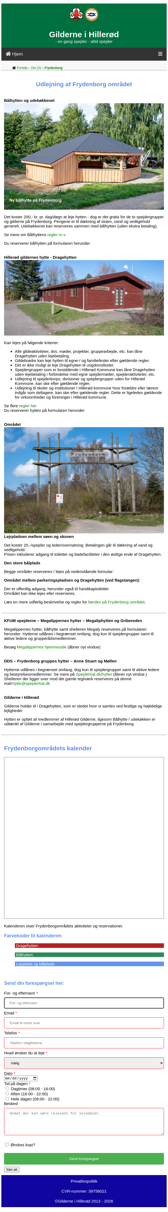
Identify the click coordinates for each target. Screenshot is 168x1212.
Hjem (14, 54)
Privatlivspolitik (84, 1186)
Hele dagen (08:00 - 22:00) (35, 1099)
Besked (11, 1104)
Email (10, 1013)
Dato (9, 1073)
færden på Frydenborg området (116, 602)
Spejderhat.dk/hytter (94, 674)
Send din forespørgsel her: (34, 983)
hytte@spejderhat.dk (31, 683)
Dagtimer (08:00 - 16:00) (33, 1089)
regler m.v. (56, 234)
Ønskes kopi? (23, 1149)
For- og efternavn (21, 993)
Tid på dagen (17, 1084)
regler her (28, 405)
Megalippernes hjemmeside (42, 647)
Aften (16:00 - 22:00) (29, 1094)
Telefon (12, 1033)
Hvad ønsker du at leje (25, 1053)
